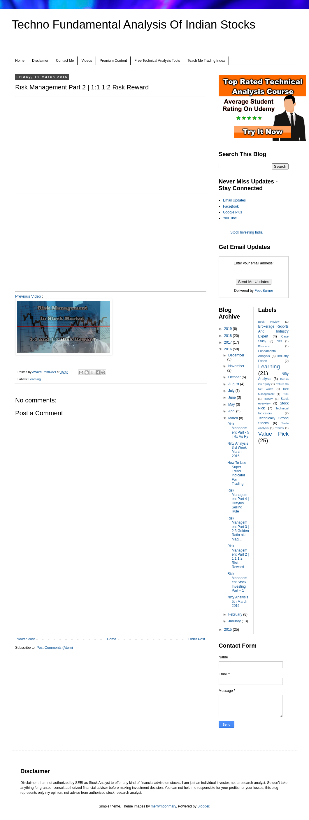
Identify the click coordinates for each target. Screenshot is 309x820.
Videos (86, 61)
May (232, 404)
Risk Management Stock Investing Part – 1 (237, 582)
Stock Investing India (246, 232)
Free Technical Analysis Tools (157, 61)
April (232, 411)
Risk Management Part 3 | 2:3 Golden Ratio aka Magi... (238, 528)
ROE (285, 393)
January (235, 621)
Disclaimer (40, 61)
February (235, 614)
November (236, 366)
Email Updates (234, 200)
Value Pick (273, 434)
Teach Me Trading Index (206, 61)
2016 (228, 349)
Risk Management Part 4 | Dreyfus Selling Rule (238, 500)
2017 (228, 342)
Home (19, 61)
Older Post (196, 639)
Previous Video (28, 296)
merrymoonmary (163, 806)
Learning (35, 379)
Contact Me (65, 61)
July (232, 391)
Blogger (203, 806)
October (235, 377)
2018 (228, 336)
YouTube (230, 218)
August (234, 384)
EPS (279, 341)
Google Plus (232, 212)
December (236, 355)
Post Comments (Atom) (54, 648)
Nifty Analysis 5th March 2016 (237, 601)
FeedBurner (263, 291)
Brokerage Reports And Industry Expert (273, 331)
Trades (279, 428)
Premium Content (113, 61)
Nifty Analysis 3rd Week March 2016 (237, 449)
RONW (268, 398)
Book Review (269, 321)
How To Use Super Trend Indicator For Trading (236, 473)
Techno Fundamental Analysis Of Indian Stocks (133, 24)
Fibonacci (264, 346)
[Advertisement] (110, 589)
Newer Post (26, 639)
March (233, 418)
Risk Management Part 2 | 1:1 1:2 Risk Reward (238, 556)
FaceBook (231, 206)
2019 (228, 329)
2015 (228, 630)
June (232, 397)
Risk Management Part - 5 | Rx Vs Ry (238, 430)
